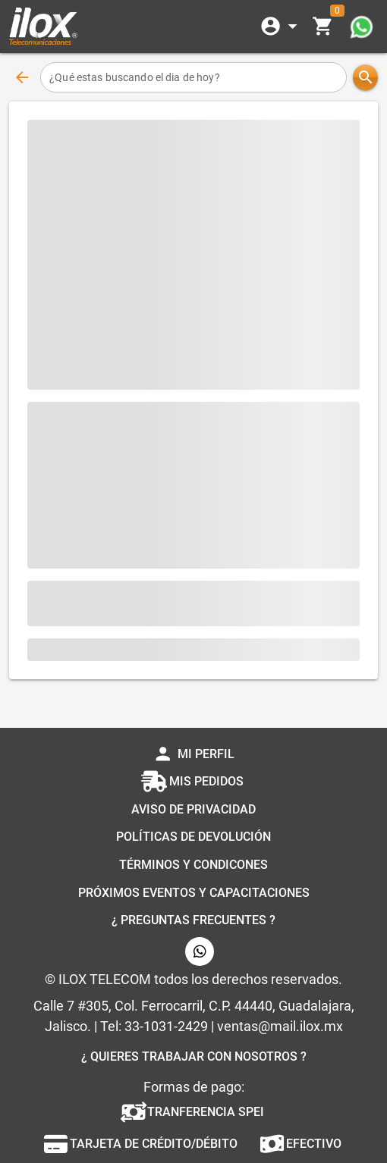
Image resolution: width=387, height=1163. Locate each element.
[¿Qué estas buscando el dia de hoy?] (193, 77)
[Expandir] (282, 26)
